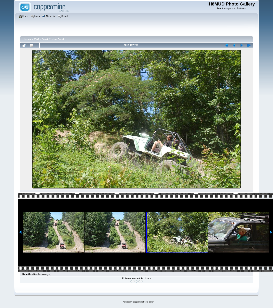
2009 (36, 39)
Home (27, 39)
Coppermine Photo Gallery (143, 302)
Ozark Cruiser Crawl (53, 39)
